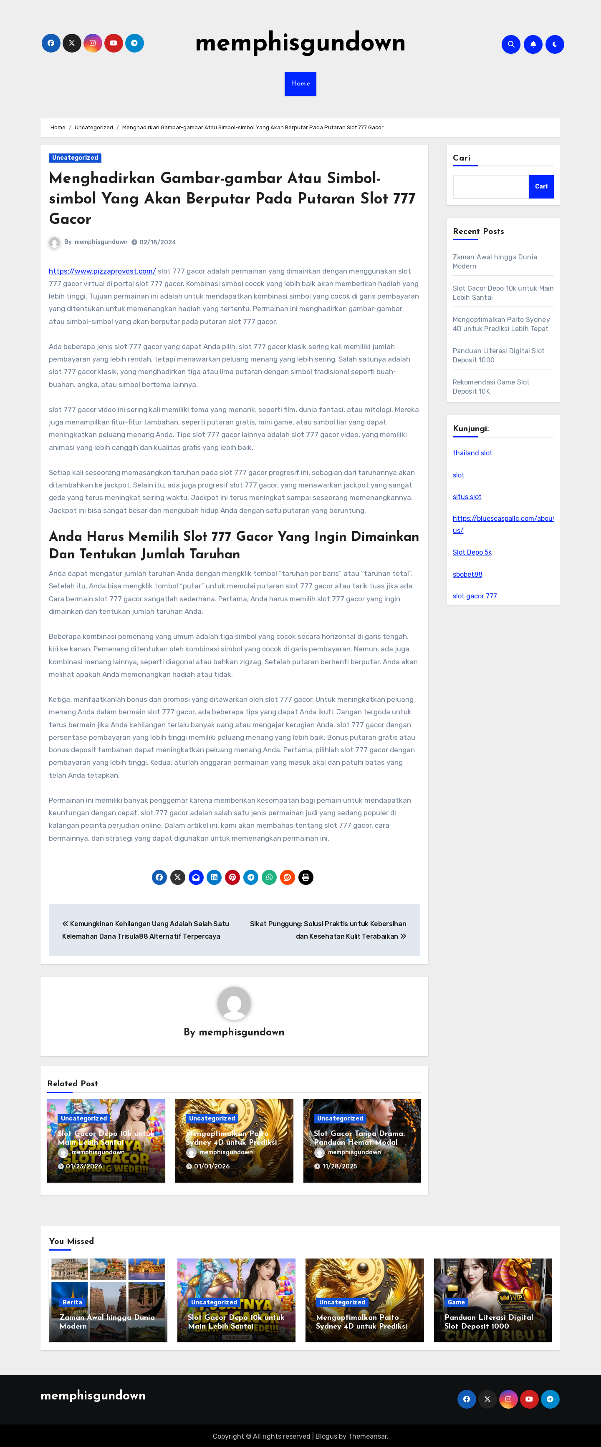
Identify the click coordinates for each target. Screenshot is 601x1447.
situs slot (467, 497)
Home (300, 83)
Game (456, 1300)
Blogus (326, 1435)
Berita (72, 1300)
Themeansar (367, 1435)
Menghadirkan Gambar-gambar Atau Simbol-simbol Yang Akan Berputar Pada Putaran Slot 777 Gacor (225, 200)
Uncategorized (75, 157)
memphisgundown (300, 44)
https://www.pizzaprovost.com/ (102, 271)
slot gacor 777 (475, 596)
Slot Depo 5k (472, 552)
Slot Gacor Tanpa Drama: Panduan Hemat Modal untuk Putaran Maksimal (359, 1143)
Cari (462, 158)
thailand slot (472, 453)
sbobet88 (467, 574)
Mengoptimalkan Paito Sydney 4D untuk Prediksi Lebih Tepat (231, 1143)
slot (459, 475)
